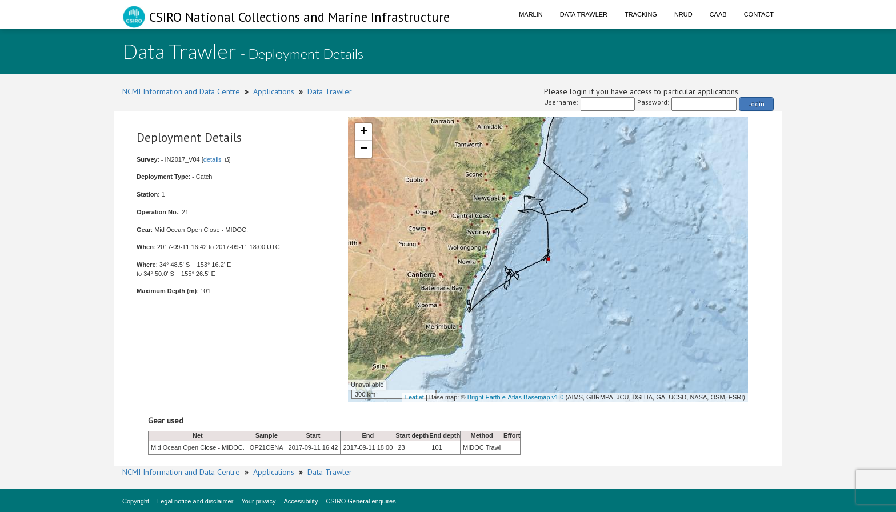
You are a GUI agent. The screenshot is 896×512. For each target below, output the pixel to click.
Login (756, 103)
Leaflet (414, 397)
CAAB (718, 14)
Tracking (641, 14)
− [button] (363, 149)
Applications (273, 91)
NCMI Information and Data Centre (181, 91)
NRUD (683, 14)
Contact (759, 14)
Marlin (531, 14)
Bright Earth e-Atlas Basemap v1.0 (515, 397)
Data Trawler (583, 14)
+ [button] (363, 132)
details (212, 159)
